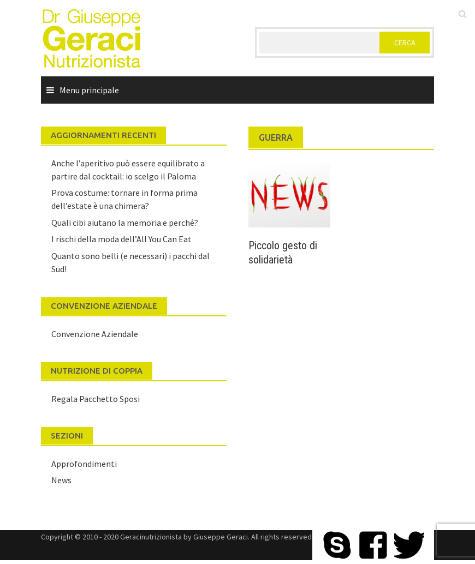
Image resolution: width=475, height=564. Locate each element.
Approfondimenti (84, 463)
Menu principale (89, 90)
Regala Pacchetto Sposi (95, 398)
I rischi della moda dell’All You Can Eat (121, 238)
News (61, 480)
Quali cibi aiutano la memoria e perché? (124, 222)
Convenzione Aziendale (94, 333)
